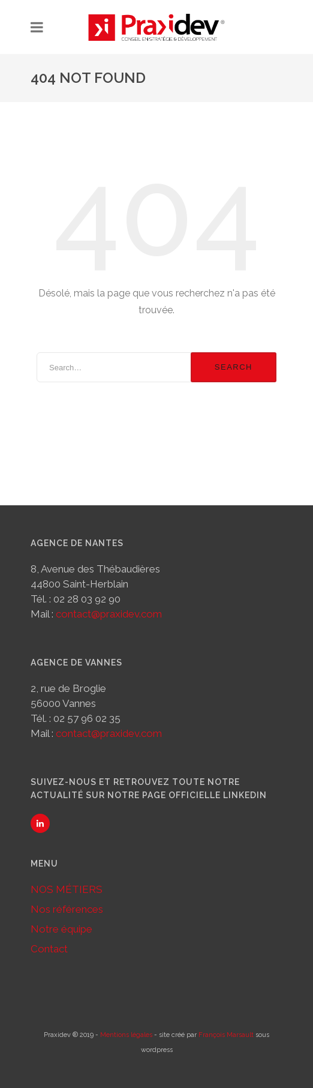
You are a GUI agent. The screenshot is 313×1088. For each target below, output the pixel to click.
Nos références (67, 909)
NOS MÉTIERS (67, 889)
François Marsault (226, 1035)
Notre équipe (61, 929)
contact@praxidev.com (109, 614)
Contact (49, 949)
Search (233, 366)
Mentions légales (126, 1035)
